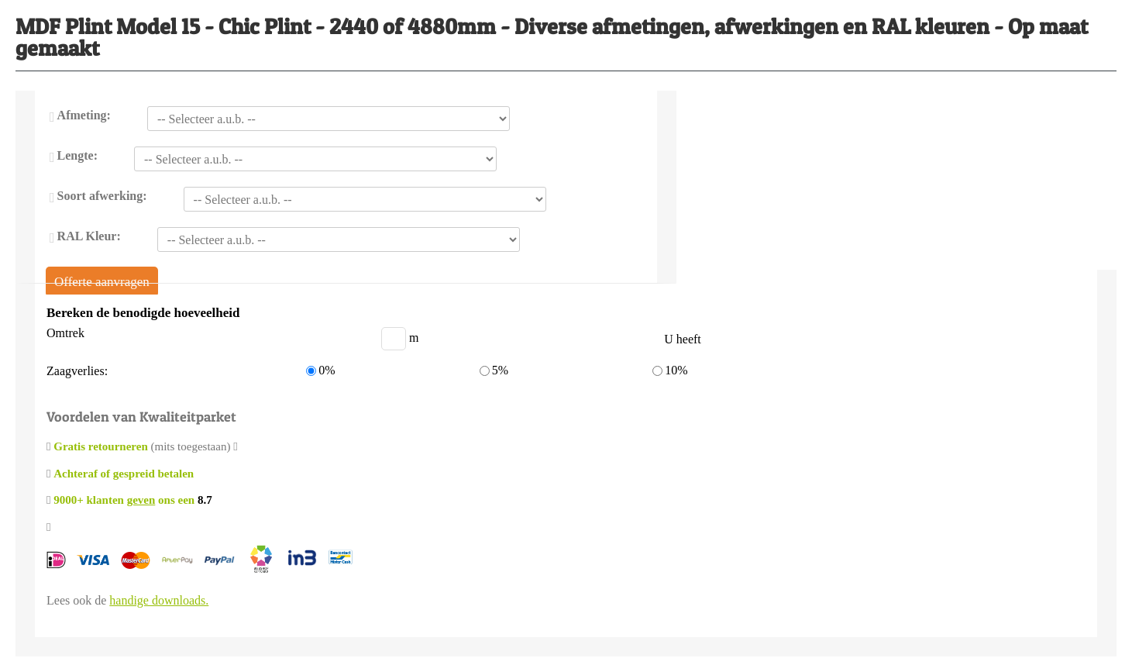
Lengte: (77, 155)
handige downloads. (158, 600)
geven (141, 500)
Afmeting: (84, 115)
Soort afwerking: (102, 195)
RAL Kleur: (89, 236)
